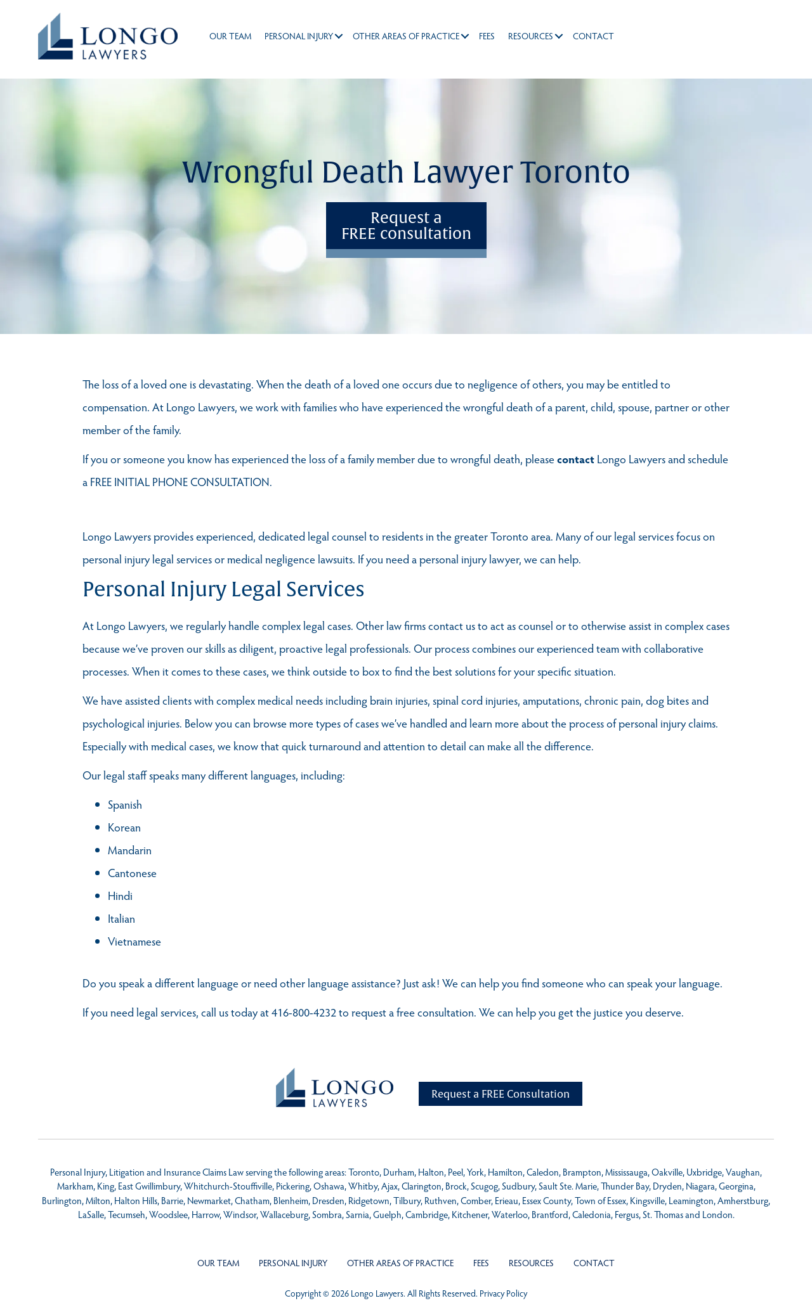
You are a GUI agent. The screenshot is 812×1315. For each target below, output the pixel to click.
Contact (593, 36)
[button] (339, 36)
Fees (487, 36)
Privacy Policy (503, 1293)
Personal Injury (299, 36)
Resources (530, 36)
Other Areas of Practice (406, 36)
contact (575, 458)
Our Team (230, 36)
